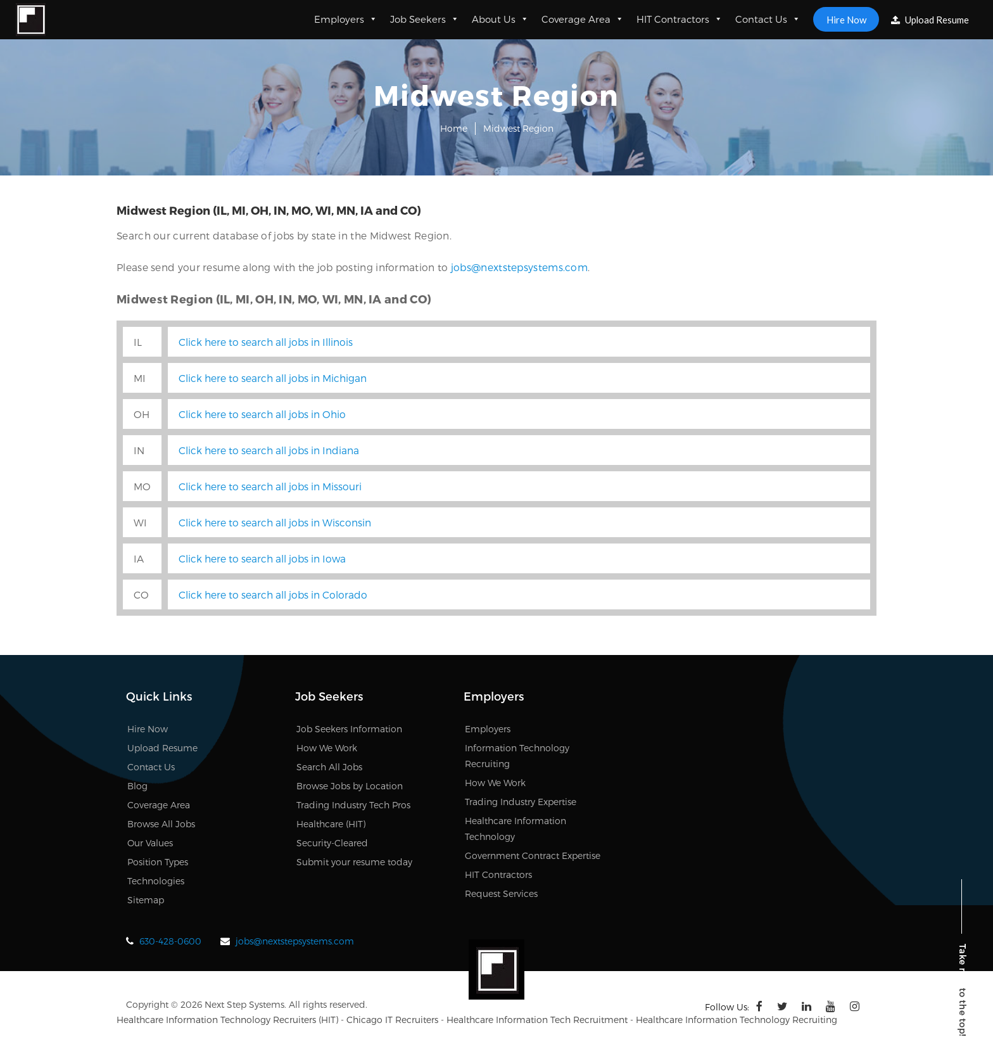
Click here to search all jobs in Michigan (273, 378)
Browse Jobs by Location (349, 785)
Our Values (150, 842)
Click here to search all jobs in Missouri (270, 486)
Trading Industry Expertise (520, 801)
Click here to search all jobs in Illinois (266, 342)
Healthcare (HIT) (330, 823)
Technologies (155, 880)
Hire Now (844, 19)
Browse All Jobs (161, 823)
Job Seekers (422, 19)
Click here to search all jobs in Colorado (273, 594)
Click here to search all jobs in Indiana (269, 450)
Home (453, 128)
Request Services (501, 893)
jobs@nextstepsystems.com (519, 267)
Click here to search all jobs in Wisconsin (275, 522)
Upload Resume (928, 19)
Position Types (157, 861)
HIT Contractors (678, 19)
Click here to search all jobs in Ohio (262, 414)
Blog (137, 785)
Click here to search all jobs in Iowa (262, 558)
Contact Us (766, 19)
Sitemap (145, 899)
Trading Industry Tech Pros (353, 804)
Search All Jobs (329, 766)
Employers (344, 19)
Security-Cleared (332, 842)
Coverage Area (581, 19)
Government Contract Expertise (532, 855)
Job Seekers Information (349, 728)
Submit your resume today (354, 861)
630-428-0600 (170, 941)
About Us (498, 19)
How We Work (326, 747)
